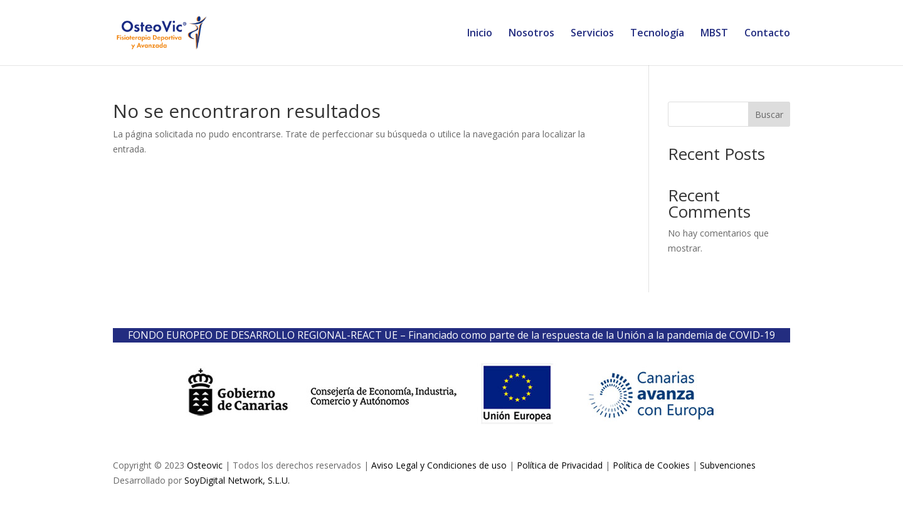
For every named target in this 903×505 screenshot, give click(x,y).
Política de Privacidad (560, 465)
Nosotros (531, 34)
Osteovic (205, 465)
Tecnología (657, 34)
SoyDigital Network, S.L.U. (237, 480)
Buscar (769, 114)
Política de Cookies (651, 465)
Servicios (592, 34)
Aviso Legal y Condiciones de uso (439, 465)
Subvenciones (728, 465)
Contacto (767, 34)
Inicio (479, 34)
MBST (714, 34)
